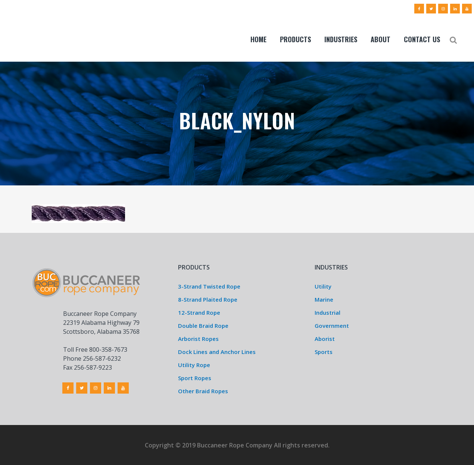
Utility (323, 286)
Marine (324, 299)
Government (332, 325)
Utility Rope (194, 365)
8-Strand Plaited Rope (207, 299)
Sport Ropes (194, 378)
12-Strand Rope (199, 312)
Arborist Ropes (198, 338)
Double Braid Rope (203, 325)
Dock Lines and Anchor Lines (217, 351)
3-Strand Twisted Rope (209, 286)
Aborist (325, 338)
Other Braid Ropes (203, 391)
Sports (324, 351)
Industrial (327, 312)
